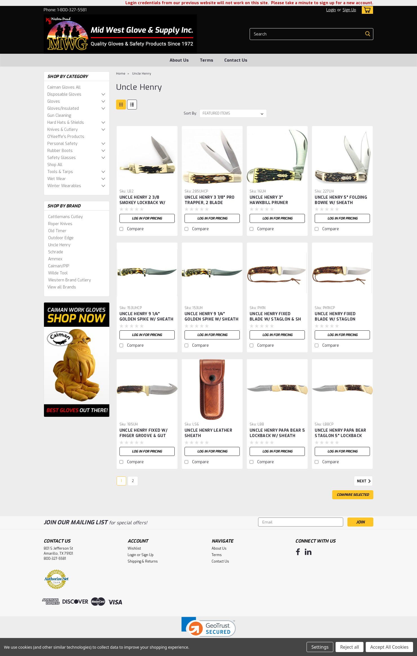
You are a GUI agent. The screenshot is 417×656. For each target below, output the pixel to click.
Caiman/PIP (58, 266)
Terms (206, 60)
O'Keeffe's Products (65, 136)
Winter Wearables (64, 186)
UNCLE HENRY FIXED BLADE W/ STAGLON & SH (275, 316)
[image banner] (77, 359)
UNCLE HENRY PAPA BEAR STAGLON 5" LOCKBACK (340, 433)
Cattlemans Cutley (65, 217)
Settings (320, 647)
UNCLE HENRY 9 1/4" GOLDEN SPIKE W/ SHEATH (146, 316)
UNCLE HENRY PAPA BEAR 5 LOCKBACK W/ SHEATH (277, 433)
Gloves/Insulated (63, 108)
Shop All (54, 164)
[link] (208, 630)
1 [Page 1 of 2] (121, 481)
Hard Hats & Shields (65, 122)
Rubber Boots (60, 150)
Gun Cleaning (59, 115)
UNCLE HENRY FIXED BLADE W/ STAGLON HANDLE (335, 319)
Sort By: (190, 113)
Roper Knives (60, 224)
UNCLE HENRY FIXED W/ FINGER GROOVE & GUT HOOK (143, 436)
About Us (179, 60)
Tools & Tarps (60, 171)
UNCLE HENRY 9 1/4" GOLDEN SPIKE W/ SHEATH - (212, 319)
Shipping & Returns (143, 561)
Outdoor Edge (61, 238)
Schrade (55, 252)
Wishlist (134, 548)
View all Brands (61, 287)
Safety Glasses (61, 157)
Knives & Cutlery (62, 129)
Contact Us (235, 60)
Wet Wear (56, 179)
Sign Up (349, 10)
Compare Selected (353, 494)
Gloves (53, 101)
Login (331, 10)
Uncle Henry (59, 245)
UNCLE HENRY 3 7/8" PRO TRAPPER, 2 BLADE (210, 200)
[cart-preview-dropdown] (366, 10)
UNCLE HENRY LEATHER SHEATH (208, 433)
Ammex (55, 259)
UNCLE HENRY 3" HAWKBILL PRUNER (269, 200)
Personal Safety (62, 143)
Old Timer (57, 231)
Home (120, 73)
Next (365, 481)
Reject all (349, 647)
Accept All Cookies (389, 647)
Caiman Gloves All (64, 87)
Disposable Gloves (64, 94)
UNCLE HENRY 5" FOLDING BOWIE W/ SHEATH (341, 200)
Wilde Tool (58, 273)
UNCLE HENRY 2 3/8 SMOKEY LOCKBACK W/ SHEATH (142, 203)
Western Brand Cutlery (69, 280)
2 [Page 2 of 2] (133, 481)
